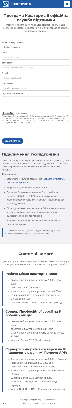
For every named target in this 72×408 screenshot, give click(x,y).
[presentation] (22, 131)
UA (3, 400)
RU (4, 403)
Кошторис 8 (21, 4)
